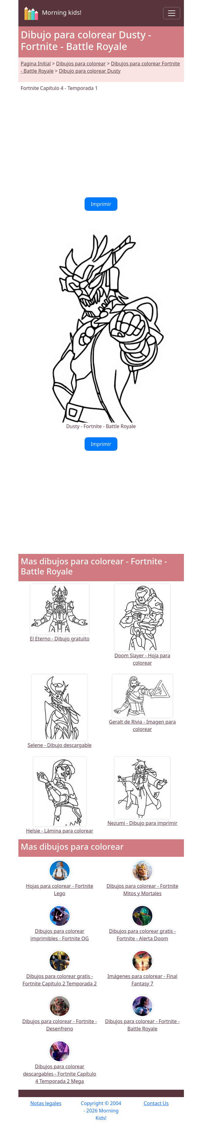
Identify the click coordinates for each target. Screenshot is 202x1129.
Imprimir (101, 204)
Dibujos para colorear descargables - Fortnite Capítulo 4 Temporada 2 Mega (59, 1065)
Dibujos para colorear (80, 63)
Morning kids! (52, 13)
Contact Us (156, 1103)
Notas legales (45, 1103)
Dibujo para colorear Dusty (89, 71)
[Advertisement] (101, 145)
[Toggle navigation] (171, 13)
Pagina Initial (36, 63)
